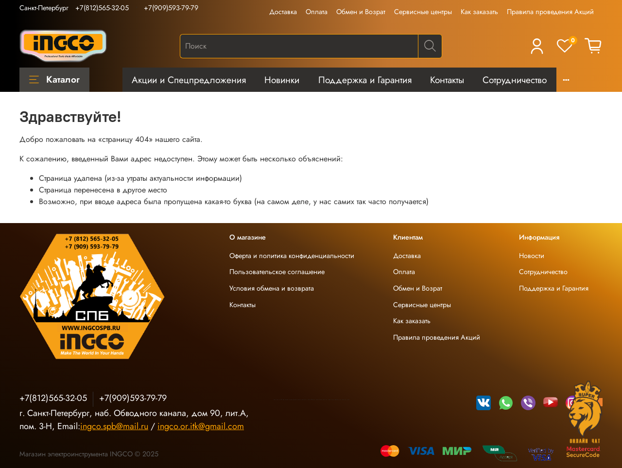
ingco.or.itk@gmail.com (200, 426)
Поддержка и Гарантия (365, 80)
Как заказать (479, 12)
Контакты (447, 80)
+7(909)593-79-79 (171, 8)
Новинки (281, 80)
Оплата (317, 12)
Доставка (283, 12)
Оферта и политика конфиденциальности (291, 255)
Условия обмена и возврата (271, 288)
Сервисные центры (423, 12)
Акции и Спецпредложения (189, 80)
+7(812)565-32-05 (102, 8)
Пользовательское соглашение (277, 272)
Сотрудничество (515, 80)
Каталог (54, 79)
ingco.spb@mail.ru (114, 426)
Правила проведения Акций (550, 12)
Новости (531, 255)
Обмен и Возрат (360, 12)
